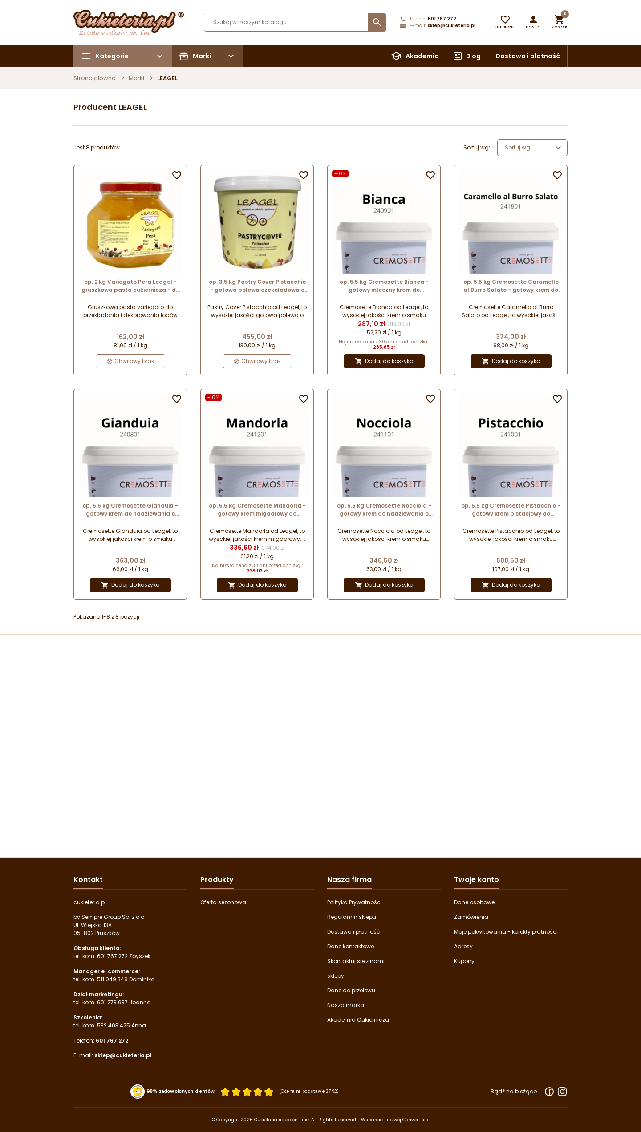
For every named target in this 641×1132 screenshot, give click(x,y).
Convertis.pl (416, 1119)
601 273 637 (112, 1002)
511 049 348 (112, 979)
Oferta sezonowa (223, 902)
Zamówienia (471, 917)
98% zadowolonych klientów (180, 1091)
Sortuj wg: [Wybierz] (534, 147)
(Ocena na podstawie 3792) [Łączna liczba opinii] (309, 1091)
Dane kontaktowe (350, 946)
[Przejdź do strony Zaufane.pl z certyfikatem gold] (137, 1091)
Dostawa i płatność (527, 56)
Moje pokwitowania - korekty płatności (506, 931)
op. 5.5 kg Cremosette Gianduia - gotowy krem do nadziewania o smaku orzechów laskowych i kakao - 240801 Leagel (130, 510)
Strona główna (94, 78)
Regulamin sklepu (351, 917)
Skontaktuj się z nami (356, 961)
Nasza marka (345, 1005)
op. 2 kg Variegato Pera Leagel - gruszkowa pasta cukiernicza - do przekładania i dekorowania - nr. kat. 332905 (130, 286)
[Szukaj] (295, 22)
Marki (136, 78)
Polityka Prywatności (354, 902)
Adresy (463, 946)
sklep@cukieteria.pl (451, 25)
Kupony (464, 961)
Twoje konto (476, 879)
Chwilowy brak (130, 361)
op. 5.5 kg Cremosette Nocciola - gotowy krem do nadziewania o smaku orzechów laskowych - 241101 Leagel (384, 510)
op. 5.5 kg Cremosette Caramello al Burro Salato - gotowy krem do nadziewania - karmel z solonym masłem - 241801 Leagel (511, 286)
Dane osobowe (474, 902)
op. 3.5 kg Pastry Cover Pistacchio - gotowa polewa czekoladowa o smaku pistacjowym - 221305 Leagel (257, 286)
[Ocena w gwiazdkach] (247, 1092)
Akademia (422, 56)
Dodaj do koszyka (384, 361)
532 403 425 (113, 1025)
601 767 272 (442, 19)
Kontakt (88, 879)
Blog (473, 56)
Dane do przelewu (351, 990)
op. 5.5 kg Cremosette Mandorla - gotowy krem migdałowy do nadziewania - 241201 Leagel (257, 510)
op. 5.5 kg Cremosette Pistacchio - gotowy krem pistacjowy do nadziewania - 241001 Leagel (510, 510)
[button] (533, 22)
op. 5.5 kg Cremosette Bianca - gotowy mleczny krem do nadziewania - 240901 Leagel (384, 286)
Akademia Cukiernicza (358, 1019)
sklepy (335, 975)
